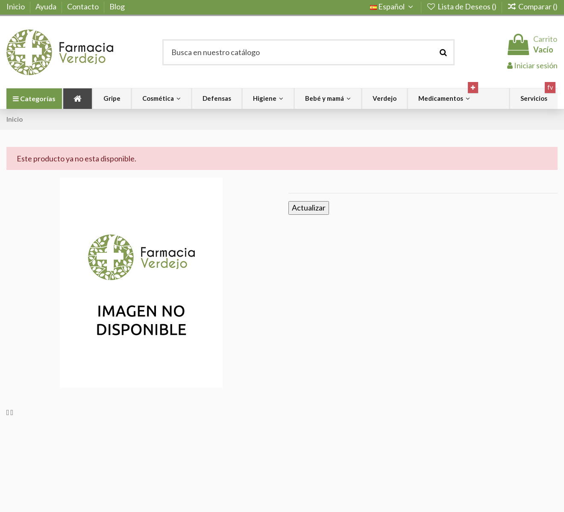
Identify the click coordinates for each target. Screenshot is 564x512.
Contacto (83, 6)
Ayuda (46, 6)
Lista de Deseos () (462, 6)
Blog (117, 6)
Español (393, 6)
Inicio (16, 6)
